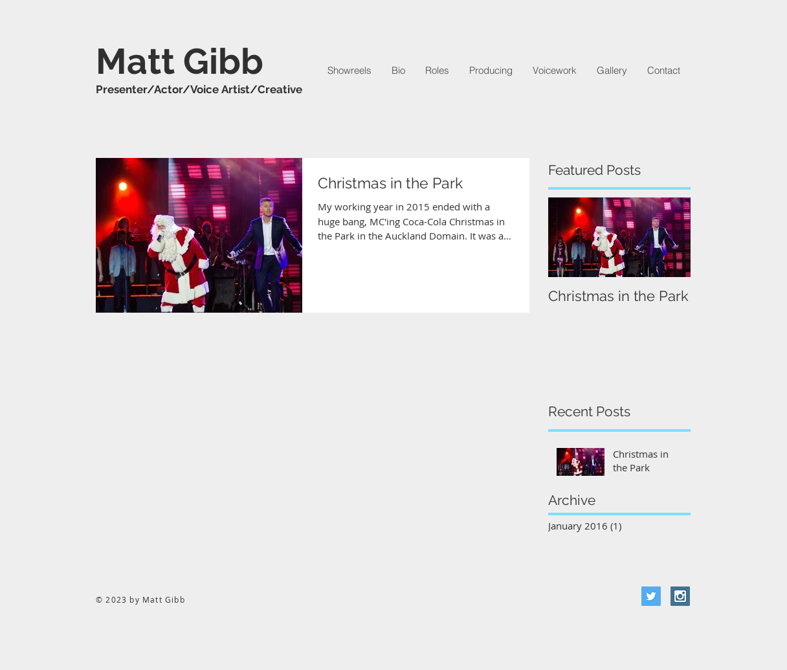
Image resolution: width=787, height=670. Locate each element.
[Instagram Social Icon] (680, 596)
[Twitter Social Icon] (651, 596)
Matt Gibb (179, 61)
